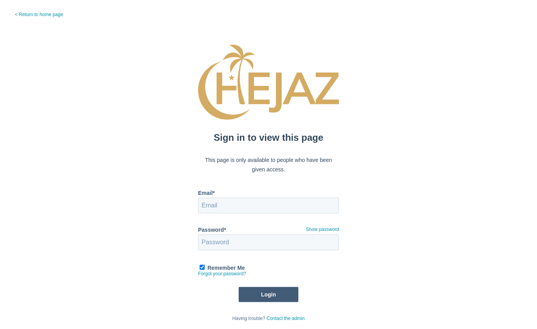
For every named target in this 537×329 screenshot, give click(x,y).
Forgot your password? (222, 273)
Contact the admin (286, 318)
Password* (212, 230)
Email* (206, 193)
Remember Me (226, 268)
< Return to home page (39, 14)
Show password (322, 229)
